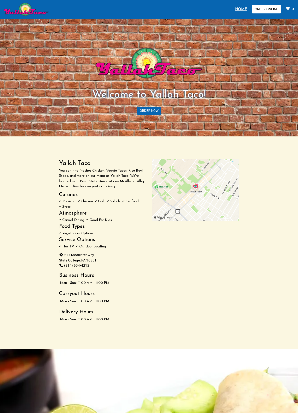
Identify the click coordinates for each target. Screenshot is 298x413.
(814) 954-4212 (74, 265)
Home (241, 9)
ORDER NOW (149, 111)
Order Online (266, 9)
